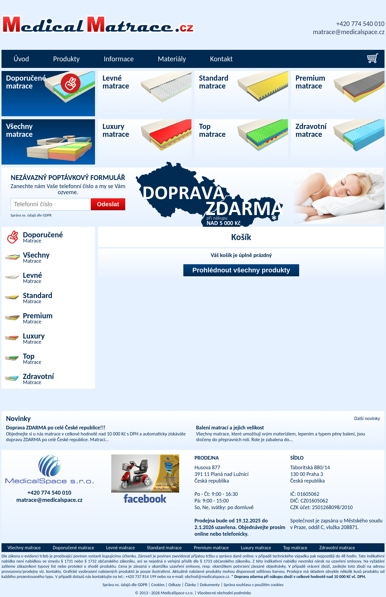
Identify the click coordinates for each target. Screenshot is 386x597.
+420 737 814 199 (140, 576)
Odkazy (174, 584)
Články (190, 584)
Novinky (18, 418)
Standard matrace (164, 547)
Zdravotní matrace (337, 547)
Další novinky (367, 418)
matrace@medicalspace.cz (348, 32)
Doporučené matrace (73, 547)
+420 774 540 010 (360, 24)
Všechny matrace (24, 547)
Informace (119, 58)
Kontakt (221, 58)
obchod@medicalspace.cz (207, 576)
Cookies (157, 584)
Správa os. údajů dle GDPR (31, 215)
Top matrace (295, 547)
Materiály (172, 58)
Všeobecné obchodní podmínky (224, 592)
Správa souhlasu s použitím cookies (253, 584)
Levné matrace (120, 547)
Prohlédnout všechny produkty (241, 270)
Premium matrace (211, 547)
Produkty (66, 58)
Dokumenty (210, 584)
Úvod (21, 58)
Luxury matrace (256, 547)
